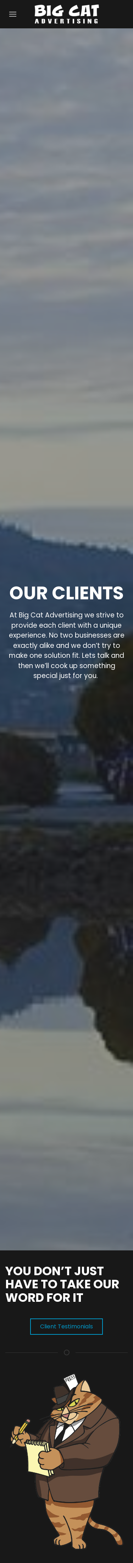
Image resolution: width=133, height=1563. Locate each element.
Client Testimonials (66, 1326)
